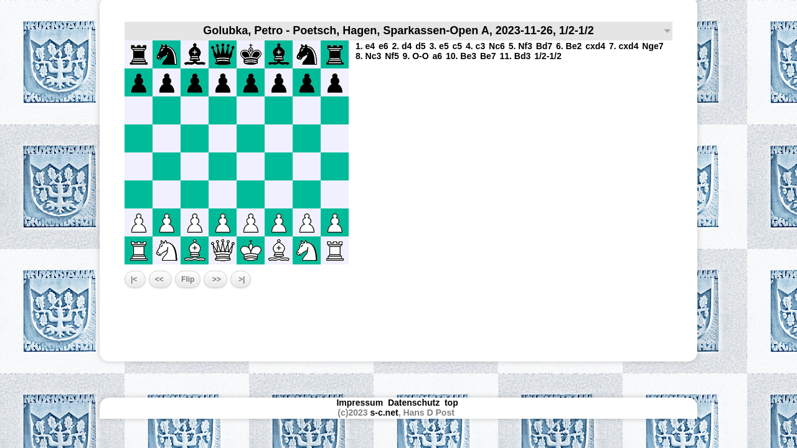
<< (160, 279)
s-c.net (384, 413)
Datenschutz (414, 403)
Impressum (359, 403)
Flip (187, 279)
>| (241, 279)
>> (215, 279)
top (453, 403)
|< (135, 279)
